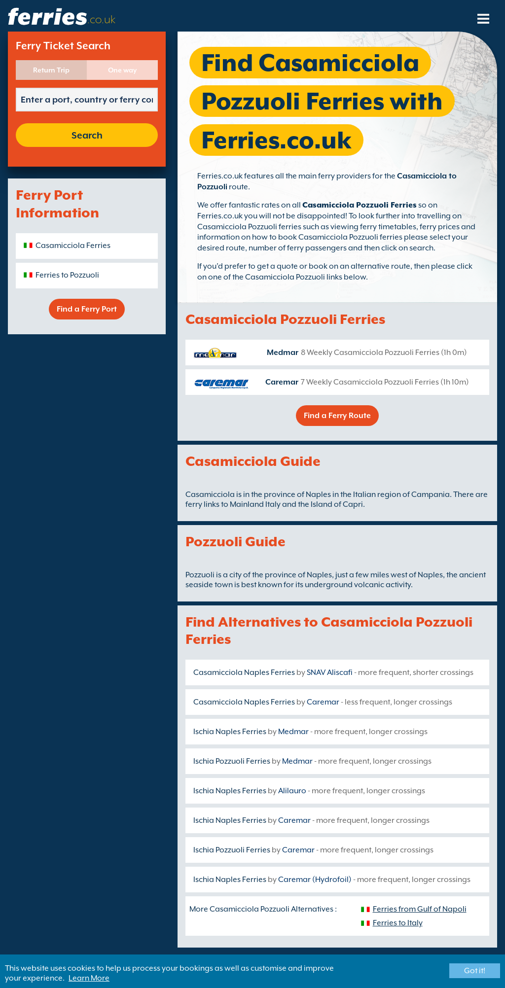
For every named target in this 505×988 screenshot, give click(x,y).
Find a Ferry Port (87, 309)
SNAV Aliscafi (330, 672)
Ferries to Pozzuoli (67, 275)
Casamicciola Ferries (73, 245)
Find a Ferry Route (337, 415)
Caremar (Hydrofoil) (315, 879)
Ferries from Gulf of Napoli (420, 909)
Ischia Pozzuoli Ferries (231, 761)
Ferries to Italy (398, 922)
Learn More (89, 978)
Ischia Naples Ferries (229, 731)
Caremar (281, 382)
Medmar (282, 352)
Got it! (474, 970)
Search (87, 135)
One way (122, 70)
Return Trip (51, 70)
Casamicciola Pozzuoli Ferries (359, 205)
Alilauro (292, 790)
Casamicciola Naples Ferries (244, 672)
